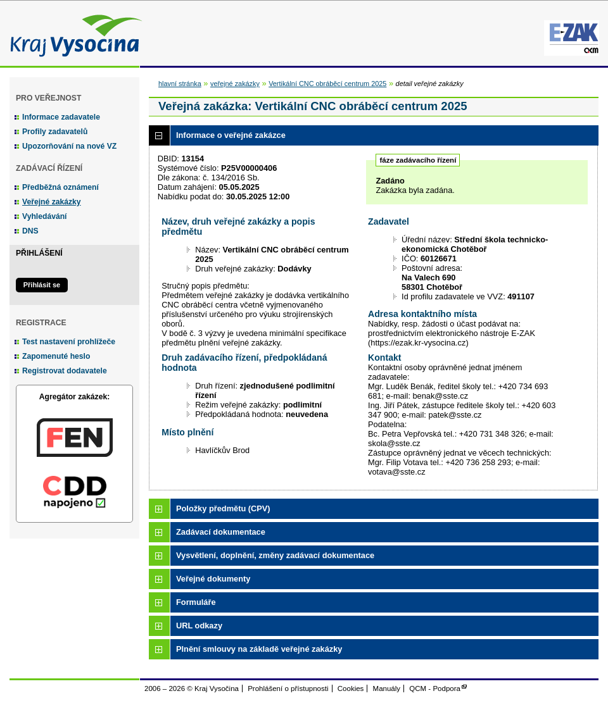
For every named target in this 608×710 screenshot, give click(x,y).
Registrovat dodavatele (64, 370)
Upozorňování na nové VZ (69, 146)
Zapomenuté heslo (56, 356)
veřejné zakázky (235, 83)
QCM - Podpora (434, 688)
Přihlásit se (41, 285)
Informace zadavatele (61, 117)
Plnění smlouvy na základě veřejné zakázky (259, 649)
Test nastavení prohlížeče (68, 341)
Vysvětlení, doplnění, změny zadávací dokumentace (275, 555)
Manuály (387, 688)
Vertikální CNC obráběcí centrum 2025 (327, 83)
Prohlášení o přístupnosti (288, 688)
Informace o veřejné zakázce (231, 135)
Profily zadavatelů (54, 131)
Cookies (351, 688)
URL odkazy (199, 625)
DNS (30, 231)
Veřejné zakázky (51, 201)
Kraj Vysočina (73, 33)
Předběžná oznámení (60, 187)
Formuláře (196, 602)
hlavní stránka (179, 83)
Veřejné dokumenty (213, 578)
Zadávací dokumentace (220, 532)
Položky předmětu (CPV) (223, 508)
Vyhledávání (44, 216)
